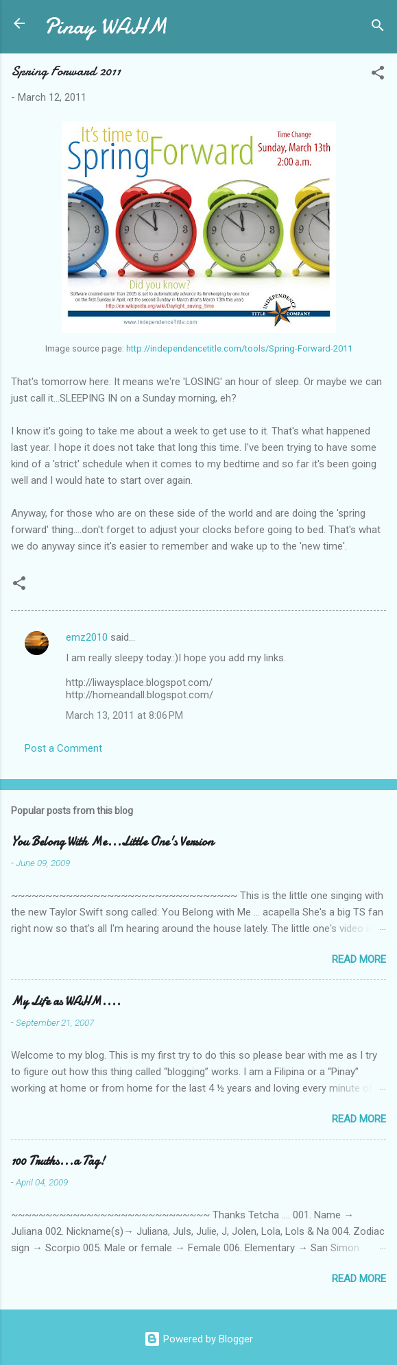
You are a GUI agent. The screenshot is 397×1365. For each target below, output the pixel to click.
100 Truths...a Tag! (58, 1161)
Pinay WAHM (105, 26)
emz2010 (87, 637)
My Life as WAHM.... (66, 1001)
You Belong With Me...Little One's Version (112, 841)
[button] (378, 75)
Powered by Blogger (198, 1339)
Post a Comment (63, 748)
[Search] (378, 28)
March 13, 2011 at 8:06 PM (124, 715)
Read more (359, 959)
